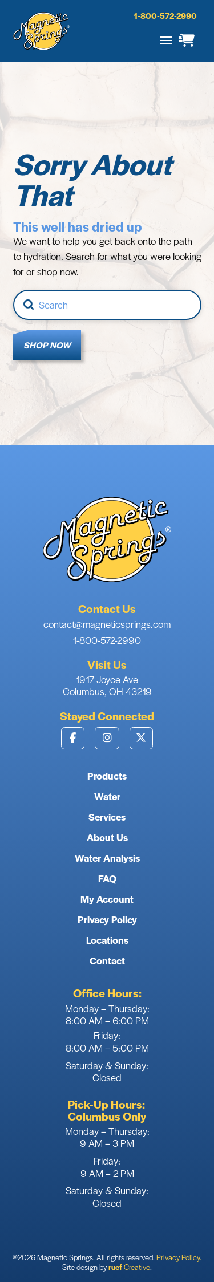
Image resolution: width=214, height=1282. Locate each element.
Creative (129, 1266)
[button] (166, 40)
